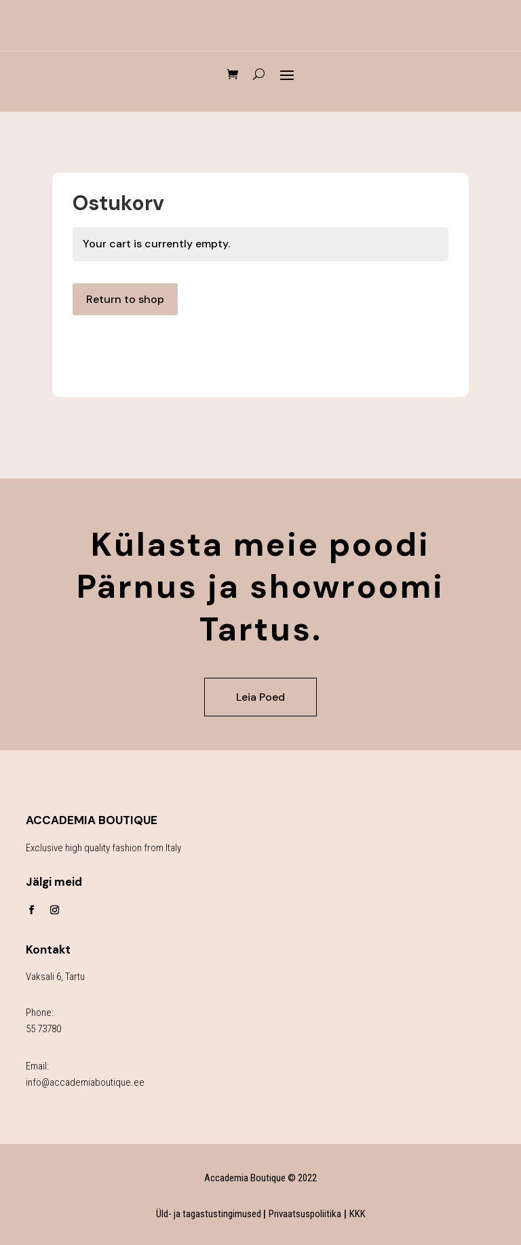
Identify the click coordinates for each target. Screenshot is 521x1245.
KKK (357, 1214)
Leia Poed (260, 697)
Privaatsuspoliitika (305, 1214)
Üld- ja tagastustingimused (209, 1214)
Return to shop (125, 299)
